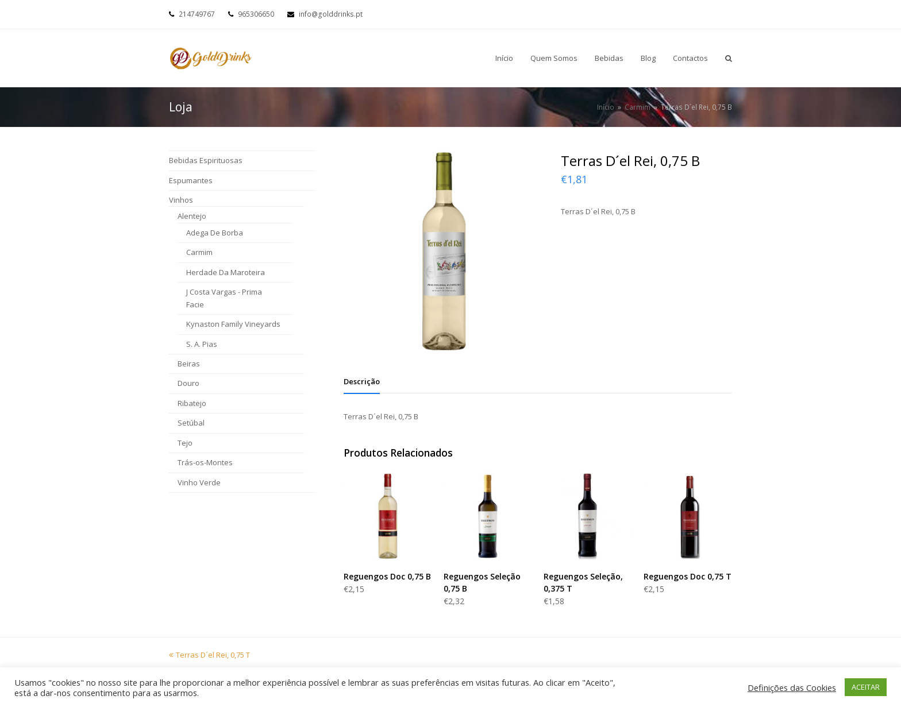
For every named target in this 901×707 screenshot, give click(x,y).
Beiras (189, 363)
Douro (188, 383)
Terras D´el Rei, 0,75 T (209, 655)
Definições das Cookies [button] (792, 687)
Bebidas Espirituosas (205, 160)
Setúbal (191, 423)
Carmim (199, 252)
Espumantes (191, 180)
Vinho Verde (199, 482)
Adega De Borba (214, 232)
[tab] (362, 381)
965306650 (256, 14)
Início (605, 106)
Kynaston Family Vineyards (233, 324)
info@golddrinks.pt (331, 14)
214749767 (197, 14)
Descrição (362, 381)
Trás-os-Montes (205, 462)
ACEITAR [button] (866, 687)
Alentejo (192, 216)
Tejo (185, 443)
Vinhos (181, 200)
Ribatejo (192, 403)
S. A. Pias (201, 344)
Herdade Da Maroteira (225, 272)
